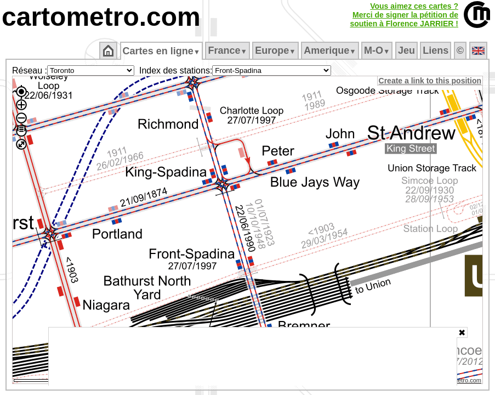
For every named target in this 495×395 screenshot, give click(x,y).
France (228, 50)
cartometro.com (101, 16)
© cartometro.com (458, 382)
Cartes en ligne (162, 51)
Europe (276, 50)
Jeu (407, 50)
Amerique (331, 50)
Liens (437, 50)
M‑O (378, 50)
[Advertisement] (252, 356)
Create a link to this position (430, 80)
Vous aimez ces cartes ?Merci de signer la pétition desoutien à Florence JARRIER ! (404, 15)
